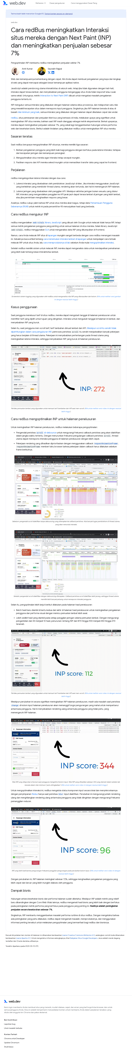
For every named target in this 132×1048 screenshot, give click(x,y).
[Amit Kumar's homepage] (23, 73)
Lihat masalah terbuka (13, 1028)
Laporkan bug (9, 1024)
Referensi (39, 3)
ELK (47, 230)
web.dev (14, 22)
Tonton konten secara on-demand (58, 14)
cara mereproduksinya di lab (56, 242)
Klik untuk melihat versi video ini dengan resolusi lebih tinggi (84, 785)
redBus (14, 118)
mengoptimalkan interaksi (102, 242)
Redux (35, 794)
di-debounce (50, 432)
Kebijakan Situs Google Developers (83, 938)
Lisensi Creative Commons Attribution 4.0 (78, 935)
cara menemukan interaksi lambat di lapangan (64, 239)
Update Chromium (11, 1042)
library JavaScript (46, 222)
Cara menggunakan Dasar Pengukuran (87, 3)
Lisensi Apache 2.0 (23, 938)
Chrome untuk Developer (14, 1038)
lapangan (52, 235)
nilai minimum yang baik (28, 112)
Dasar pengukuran (57, 3)
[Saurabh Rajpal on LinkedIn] (52, 73)
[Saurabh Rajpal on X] (49, 73)
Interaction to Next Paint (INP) (54, 95)
